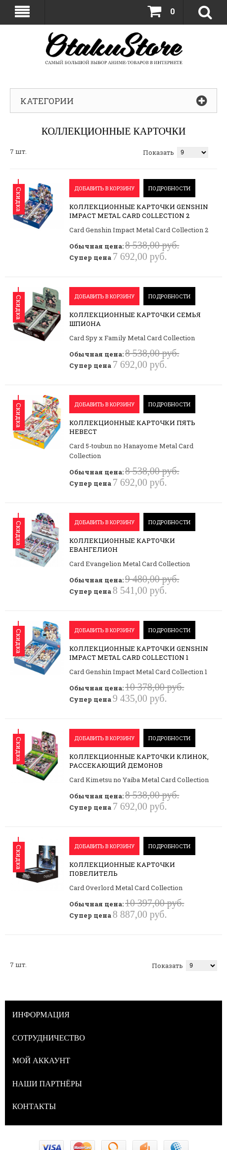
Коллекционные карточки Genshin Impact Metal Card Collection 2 (138, 211)
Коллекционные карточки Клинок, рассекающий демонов (139, 761)
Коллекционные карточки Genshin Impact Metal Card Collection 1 (138, 653)
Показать (158, 152)
